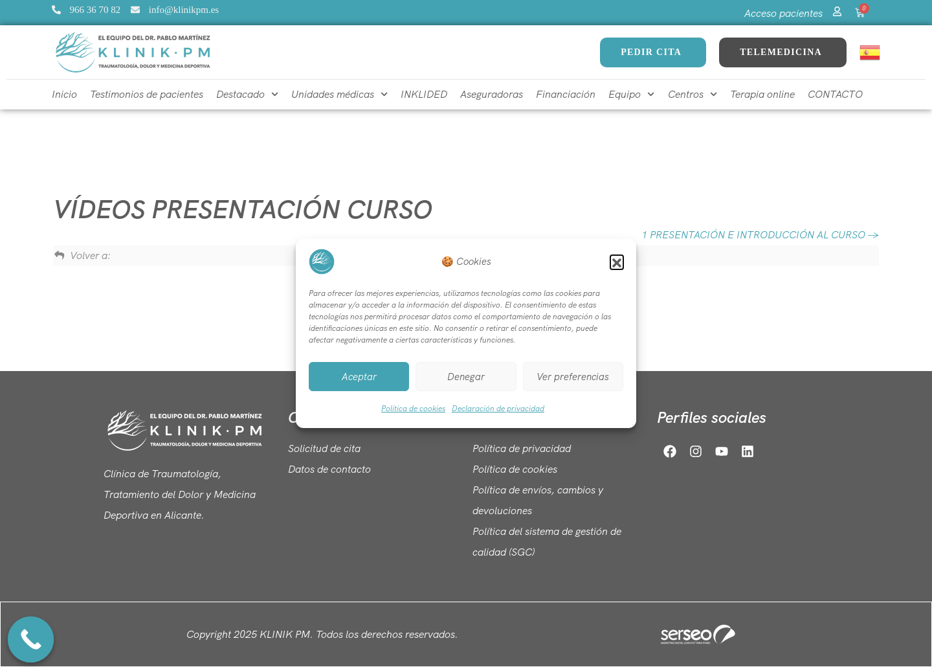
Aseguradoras (491, 94)
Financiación (565, 94)
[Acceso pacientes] (837, 9)
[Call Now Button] (31, 639)
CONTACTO (835, 94)
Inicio (64, 94)
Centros (692, 94)
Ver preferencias (573, 376)
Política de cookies (413, 408)
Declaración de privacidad (498, 408)
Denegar (466, 376)
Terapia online (762, 94)
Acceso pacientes (783, 13)
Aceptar (359, 376)
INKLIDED (424, 94)
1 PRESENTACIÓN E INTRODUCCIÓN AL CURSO (760, 235)
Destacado (247, 94)
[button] (616, 261)
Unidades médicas (339, 94)
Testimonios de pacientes (146, 94)
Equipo (631, 94)
